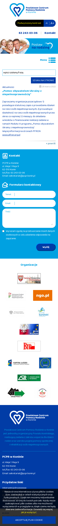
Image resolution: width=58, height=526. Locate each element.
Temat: (8, 194)
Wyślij (46, 247)
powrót (52, 143)
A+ (52, 23)
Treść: (8, 211)
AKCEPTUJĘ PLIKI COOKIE (29, 520)
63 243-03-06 (28, 32)
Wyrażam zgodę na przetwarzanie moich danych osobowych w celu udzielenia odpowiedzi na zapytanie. (30, 234)
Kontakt (50, 32)
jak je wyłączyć (29, 512)
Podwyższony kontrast (29, 23)
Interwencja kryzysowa (14, 488)
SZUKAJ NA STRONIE (43, 80)
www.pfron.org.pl (11, 135)
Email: (8, 203)
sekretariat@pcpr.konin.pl (22, 176)
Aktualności (8, 87)
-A (46, 23)
